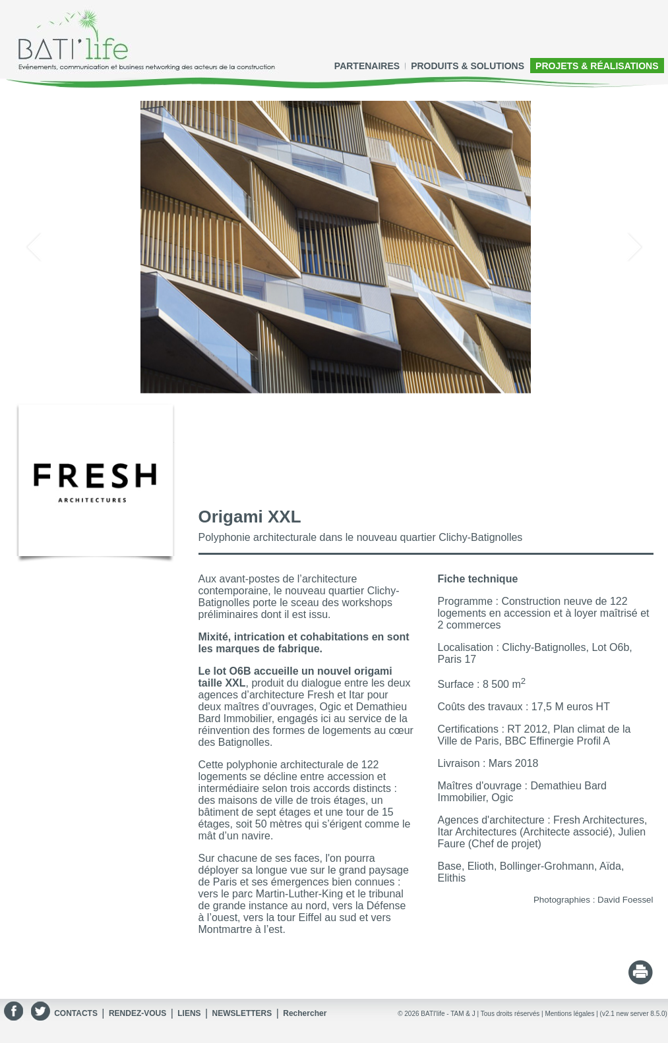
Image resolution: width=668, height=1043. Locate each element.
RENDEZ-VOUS (137, 1013)
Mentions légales (569, 1013)
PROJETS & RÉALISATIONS (596, 66)
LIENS (188, 1013)
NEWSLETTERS (242, 1013)
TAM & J (462, 1013)
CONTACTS (76, 1013)
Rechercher (304, 1013)
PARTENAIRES (367, 66)
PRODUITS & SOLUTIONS (467, 66)
